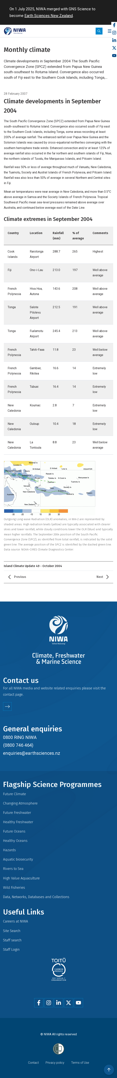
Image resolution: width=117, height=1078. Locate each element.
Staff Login (11, 949)
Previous (20, 577)
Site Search (11, 931)
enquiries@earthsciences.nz (31, 753)
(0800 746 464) (18, 745)
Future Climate (14, 794)
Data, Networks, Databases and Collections (36, 897)
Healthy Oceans (15, 840)
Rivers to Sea (13, 868)
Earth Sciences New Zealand (48, 15)
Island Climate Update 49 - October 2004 (33, 566)
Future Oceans (14, 831)
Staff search (12, 940)
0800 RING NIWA (20, 737)
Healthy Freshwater (18, 822)
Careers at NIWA (15, 921)
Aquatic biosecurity (18, 859)
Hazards (9, 850)
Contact (33, 1062)
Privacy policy (55, 1062)
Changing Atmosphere (20, 803)
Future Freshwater (17, 812)
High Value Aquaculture (21, 878)
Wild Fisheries (14, 887)
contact (8, 694)
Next (99, 577)
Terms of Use (80, 1062)
